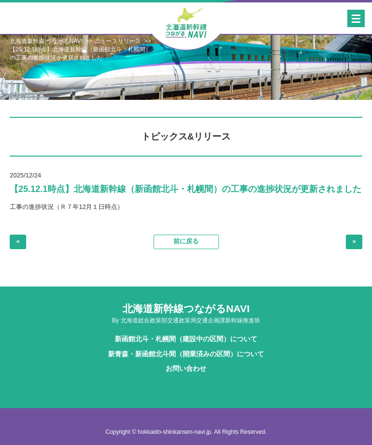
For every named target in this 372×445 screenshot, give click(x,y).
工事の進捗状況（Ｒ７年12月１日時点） (67, 206)
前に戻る (186, 241)
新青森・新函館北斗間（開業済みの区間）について (186, 354)
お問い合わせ (186, 368)
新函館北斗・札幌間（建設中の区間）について (186, 339)
